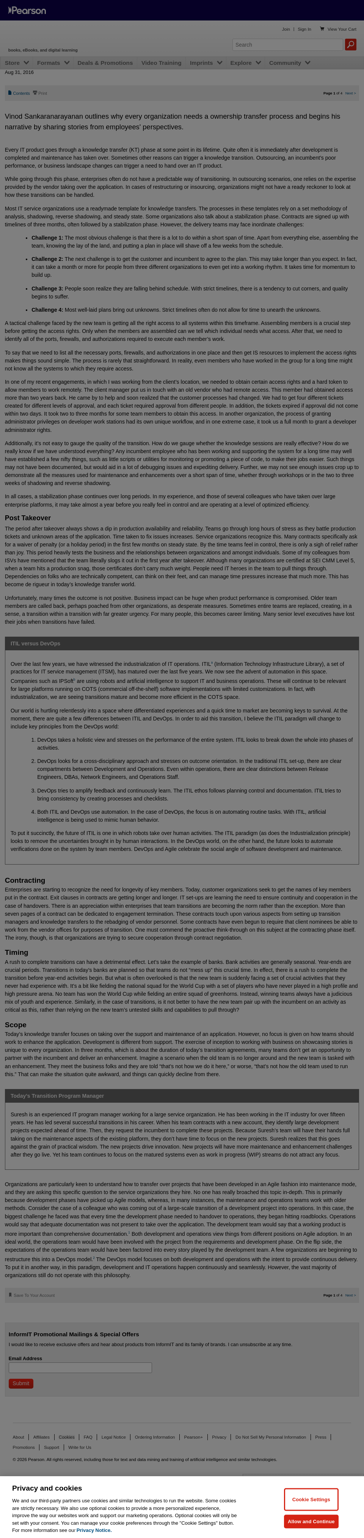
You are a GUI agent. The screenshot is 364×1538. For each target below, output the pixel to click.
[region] (182, 1507)
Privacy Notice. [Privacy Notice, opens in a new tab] (94, 1530)
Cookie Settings (311, 1499)
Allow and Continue (311, 1521)
